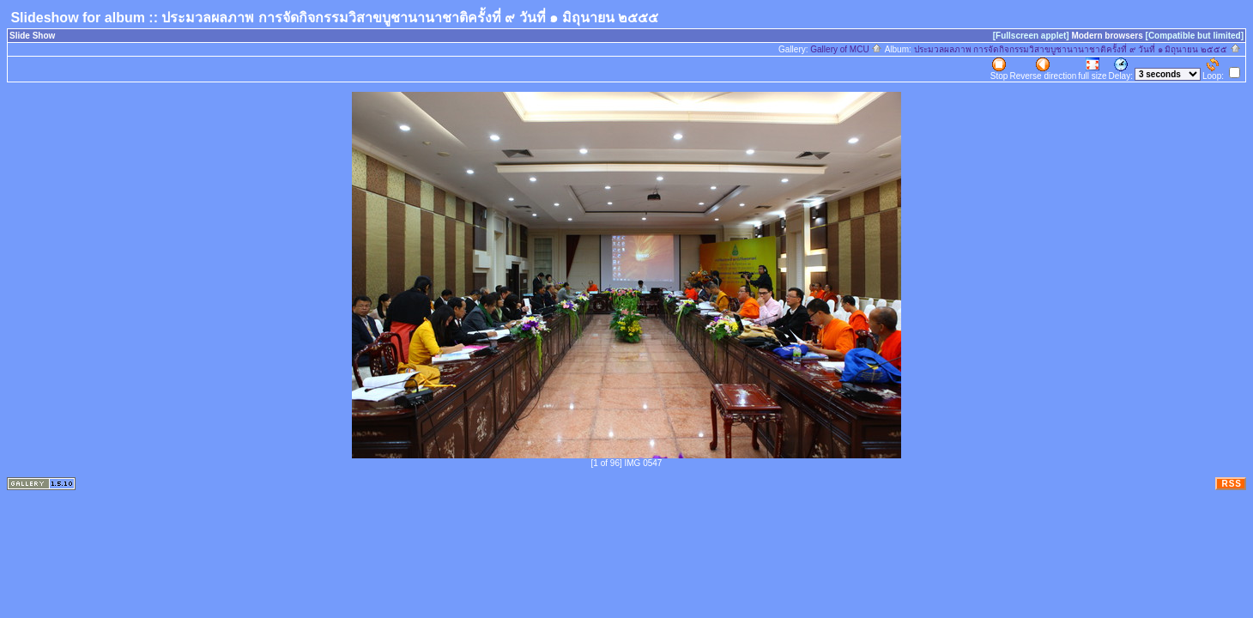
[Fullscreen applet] (1031, 35)
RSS (1231, 483)
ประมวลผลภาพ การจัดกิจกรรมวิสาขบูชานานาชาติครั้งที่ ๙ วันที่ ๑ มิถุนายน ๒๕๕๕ (1077, 49)
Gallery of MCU (846, 49)
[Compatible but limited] (1195, 35)
